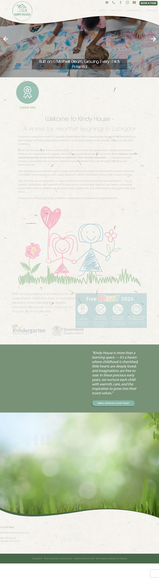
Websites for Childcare (118, 574)
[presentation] (5, 54)
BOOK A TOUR (148, 3)
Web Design (101, 574)
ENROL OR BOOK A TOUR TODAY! (113, 419)
